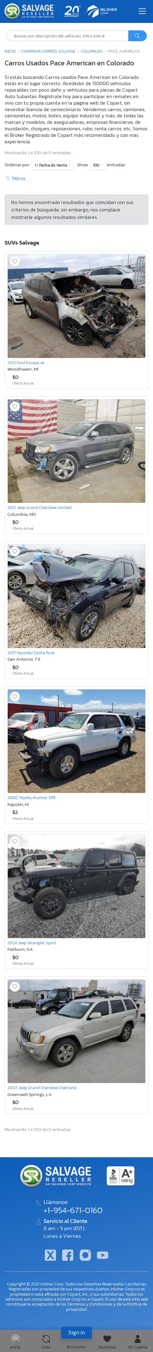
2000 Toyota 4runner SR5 (31, 797)
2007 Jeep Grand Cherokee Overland (41, 1087)
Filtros (15, 178)
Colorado (92, 51)
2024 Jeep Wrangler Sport (31, 942)
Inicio (10, 51)
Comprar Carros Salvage (48, 51)
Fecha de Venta (53, 165)
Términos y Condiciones (90, 1304)
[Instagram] (85, 1256)
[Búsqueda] (137, 35)
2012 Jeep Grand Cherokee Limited (39, 507)
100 (96, 165)
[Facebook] (68, 1256)
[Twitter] (50, 1256)
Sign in (76, 1332)
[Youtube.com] (103, 1256)
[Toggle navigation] (142, 11)
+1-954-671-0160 (73, 1210)
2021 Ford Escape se (25, 362)
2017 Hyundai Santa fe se (30, 652)
